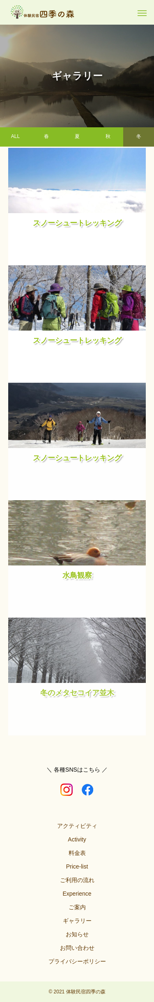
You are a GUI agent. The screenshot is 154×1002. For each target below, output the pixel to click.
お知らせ (77, 934)
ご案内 (77, 907)
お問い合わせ (77, 948)
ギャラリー (77, 920)
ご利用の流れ (77, 880)
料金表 (77, 853)
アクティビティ (77, 826)
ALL (15, 134)
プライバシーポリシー (77, 961)
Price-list (77, 866)
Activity (77, 839)
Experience (76, 893)
